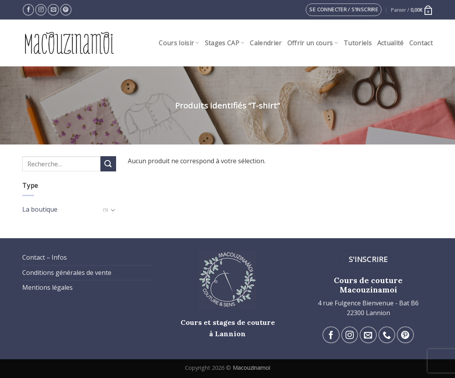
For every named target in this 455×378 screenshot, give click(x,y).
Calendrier (265, 43)
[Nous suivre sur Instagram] (41, 9)
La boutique (39, 209)
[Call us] (386, 334)
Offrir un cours (312, 43)
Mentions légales (47, 287)
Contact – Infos (44, 257)
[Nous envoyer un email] (53, 9)
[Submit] (108, 163)
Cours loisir (179, 43)
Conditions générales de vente (66, 272)
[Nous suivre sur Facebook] (28, 9)
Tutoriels (358, 43)
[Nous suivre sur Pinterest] (66, 9)
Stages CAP (225, 43)
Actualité (390, 43)
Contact (421, 43)
